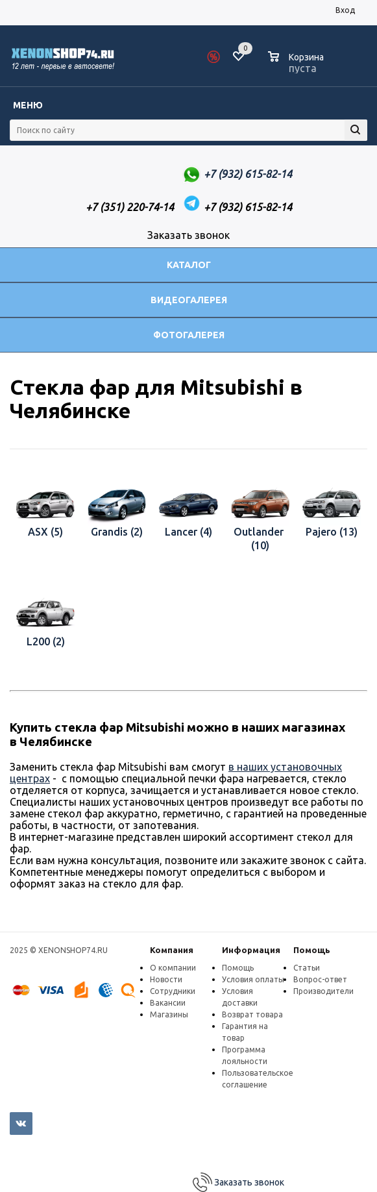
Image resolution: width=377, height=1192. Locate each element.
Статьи (306, 967)
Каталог (189, 265)
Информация (251, 949)
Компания (171, 949)
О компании (173, 967)
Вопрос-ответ (320, 979)
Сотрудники (172, 991)
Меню (28, 105)
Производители (323, 991)
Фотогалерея (189, 335)
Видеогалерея (189, 300)
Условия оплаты (253, 979)
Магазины (169, 1014)
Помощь (311, 949)
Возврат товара (252, 1014)
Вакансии (168, 1003)
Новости (166, 979)
